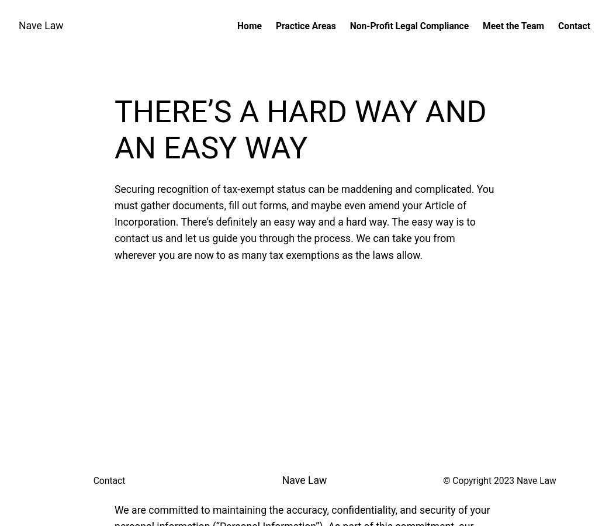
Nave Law (41, 26)
